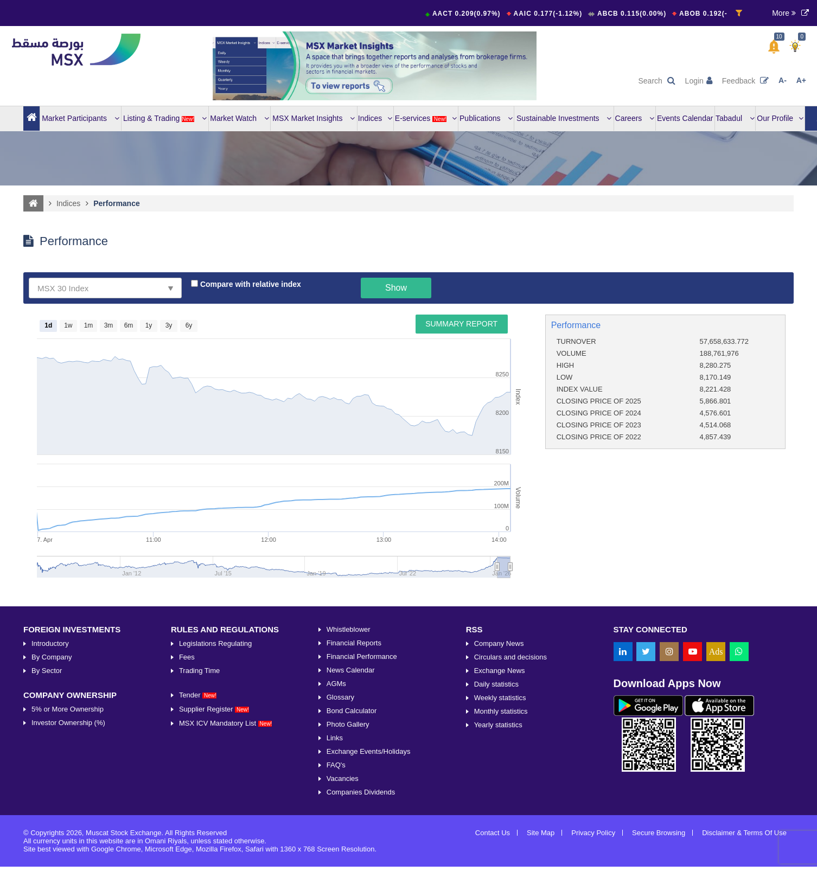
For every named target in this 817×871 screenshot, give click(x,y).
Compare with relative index (249, 284)
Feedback (745, 80)
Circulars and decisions (510, 763)
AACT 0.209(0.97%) (472, 13)
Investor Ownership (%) (68, 829)
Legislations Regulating (215, 750)
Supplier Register (214, 815)
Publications (486, 118)
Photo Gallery (348, 831)
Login (698, 80)
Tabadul (735, 118)
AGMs (336, 790)
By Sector (46, 777)
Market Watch (239, 118)
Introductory (50, 750)
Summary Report (461, 323)
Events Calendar (685, 118)
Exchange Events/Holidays (369, 858)
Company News (499, 750)
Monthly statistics (501, 818)
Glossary (340, 803)
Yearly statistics (498, 831)
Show (396, 287)
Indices (375, 118)
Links (335, 844)
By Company (51, 763)
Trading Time (199, 777)
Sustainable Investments (563, 118)
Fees (187, 763)
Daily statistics (496, 790)
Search (656, 80)
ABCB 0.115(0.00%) (636, 13)
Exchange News (499, 777)
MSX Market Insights (313, 118)
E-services (426, 118)
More (784, 13)
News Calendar (351, 776)
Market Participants (80, 118)
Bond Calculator (352, 817)
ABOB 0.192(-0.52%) (721, 13)
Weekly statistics (500, 804)
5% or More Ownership (67, 815)
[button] (774, 46)
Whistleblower (349, 736)
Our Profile (780, 118)
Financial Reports (354, 749)
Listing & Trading (165, 118)
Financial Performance (362, 763)
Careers (635, 118)
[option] (375, 65)
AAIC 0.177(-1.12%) (553, 13)
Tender (197, 801)
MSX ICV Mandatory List (225, 829)
